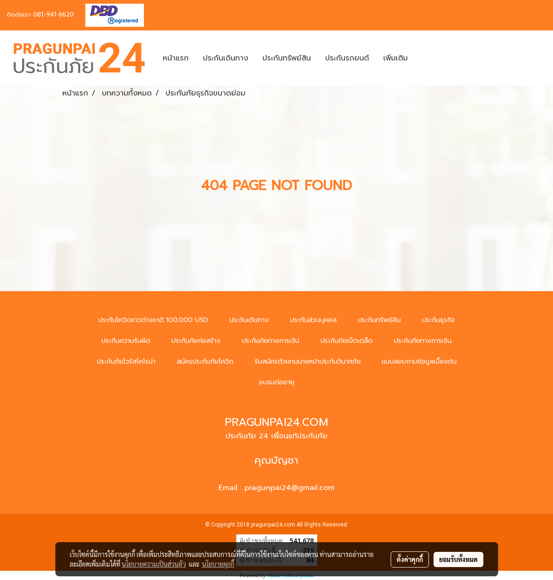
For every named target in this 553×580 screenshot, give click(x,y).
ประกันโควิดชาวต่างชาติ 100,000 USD (153, 320)
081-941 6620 (53, 14)
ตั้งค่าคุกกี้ (410, 559)
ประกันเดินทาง (225, 58)
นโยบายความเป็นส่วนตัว (154, 564)
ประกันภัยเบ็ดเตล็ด (347, 341)
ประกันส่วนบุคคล (313, 320)
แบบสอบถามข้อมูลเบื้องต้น (419, 361)
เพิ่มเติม (395, 58)
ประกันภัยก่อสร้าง (196, 341)
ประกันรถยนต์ (347, 58)
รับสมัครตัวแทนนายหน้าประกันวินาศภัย (308, 361)
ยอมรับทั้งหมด (458, 559)
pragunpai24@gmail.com (289, 487)
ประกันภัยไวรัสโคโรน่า (126, 361)
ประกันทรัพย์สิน (286, 58)
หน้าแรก (176, 58)
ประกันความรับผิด (125, 341)
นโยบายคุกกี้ (218, 564)
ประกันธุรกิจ (438, 320)
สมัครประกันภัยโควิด (205, 361)
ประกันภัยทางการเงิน (270, 341)
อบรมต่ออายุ (276, 382)
